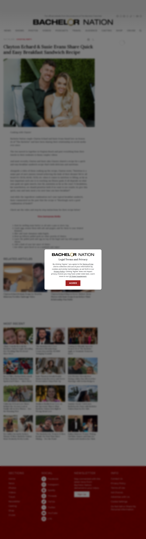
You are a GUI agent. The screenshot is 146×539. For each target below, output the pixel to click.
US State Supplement (77, 276)
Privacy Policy (59, 271)
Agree (73, 283)
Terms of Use (88, 264)
